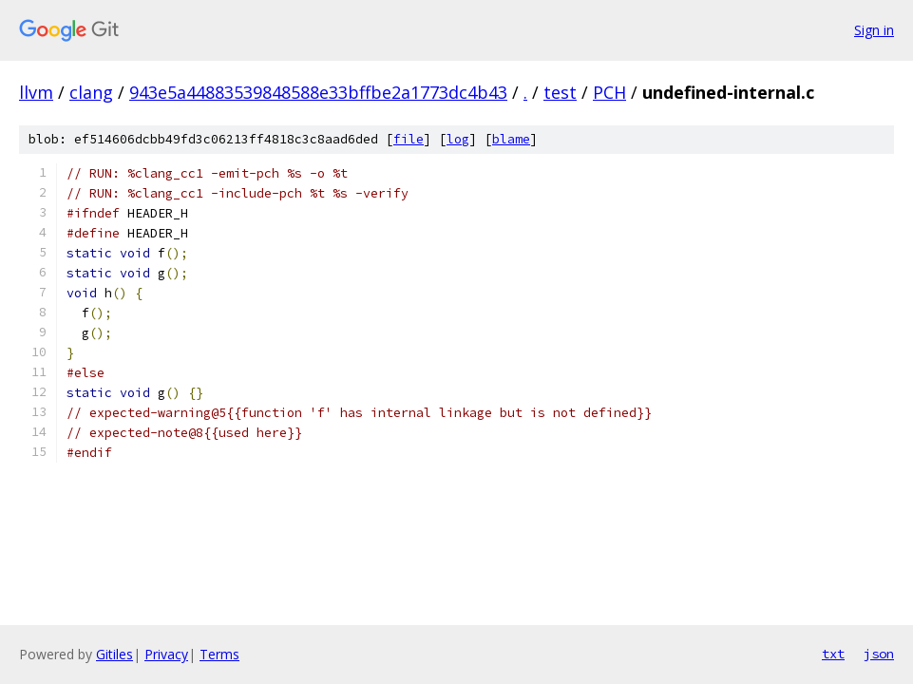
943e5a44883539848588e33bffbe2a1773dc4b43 (318, 92)
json (879, 653)
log (458, 139)
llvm (36, 92)
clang (91, 92)
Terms (219, 654)
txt (833, 653)
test (560, 92)
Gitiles (114, 654)
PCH (609, 92)
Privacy (166, 654)
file (408, 139)
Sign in (874, 30)
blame (511, 139)
